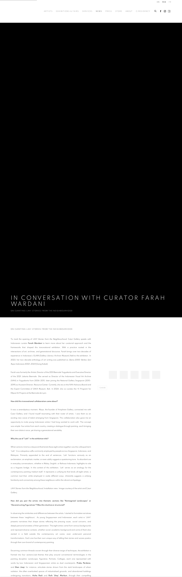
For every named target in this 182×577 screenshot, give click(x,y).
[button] (113, 375)
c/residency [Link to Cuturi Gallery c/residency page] (143, 11)
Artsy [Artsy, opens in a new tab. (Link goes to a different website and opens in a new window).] (169, 11)
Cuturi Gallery (21, 11)
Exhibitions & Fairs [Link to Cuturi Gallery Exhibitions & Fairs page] (67, 11)
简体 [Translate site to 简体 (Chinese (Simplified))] (164, 2)
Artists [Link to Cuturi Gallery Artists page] (48, 11)
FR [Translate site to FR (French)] (170, 2)
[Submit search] (155, 10)
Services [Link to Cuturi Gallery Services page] (87, 11)
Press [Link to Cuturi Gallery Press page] (108, 11)
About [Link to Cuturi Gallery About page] (129, 11)
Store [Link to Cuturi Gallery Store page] (118, 11)
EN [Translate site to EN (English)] (158, 2)
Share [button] (103, 388)
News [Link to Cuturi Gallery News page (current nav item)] (99, 11)
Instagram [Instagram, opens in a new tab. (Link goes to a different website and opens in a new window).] (165, 11)
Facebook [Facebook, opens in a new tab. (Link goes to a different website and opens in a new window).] (160, 11)
